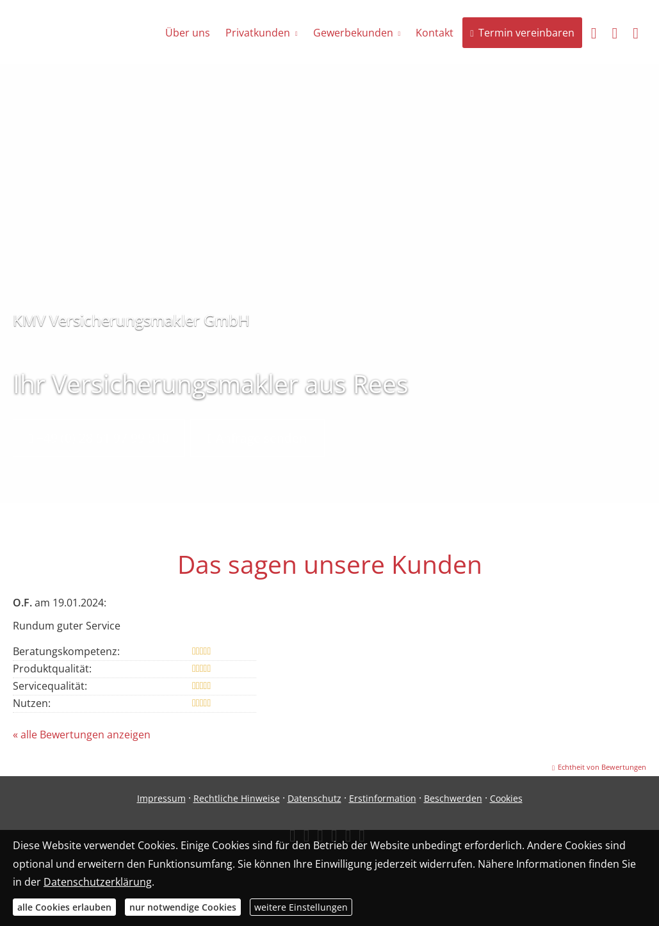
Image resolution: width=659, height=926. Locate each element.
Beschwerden (453, 798)
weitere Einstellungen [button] (301, 907)
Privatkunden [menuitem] (257, 33)
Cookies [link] (506, 798)
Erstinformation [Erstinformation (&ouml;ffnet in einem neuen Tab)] (382, 798)
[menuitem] (594, 32)
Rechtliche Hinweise (236, 798)
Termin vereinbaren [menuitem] (522, 33)
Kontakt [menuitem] (434, 33)
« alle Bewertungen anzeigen (82, 734)
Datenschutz (314, 798)
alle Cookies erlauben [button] (64, 907)
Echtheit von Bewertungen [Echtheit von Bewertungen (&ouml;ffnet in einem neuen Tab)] (602, 767)
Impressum (161, 798)
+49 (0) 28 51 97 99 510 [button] (99, 438)
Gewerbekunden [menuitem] (353, 33)
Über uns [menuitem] (187, 33)
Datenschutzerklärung (98, 882)
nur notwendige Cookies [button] (182, 907)
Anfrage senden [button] (257, 438)
